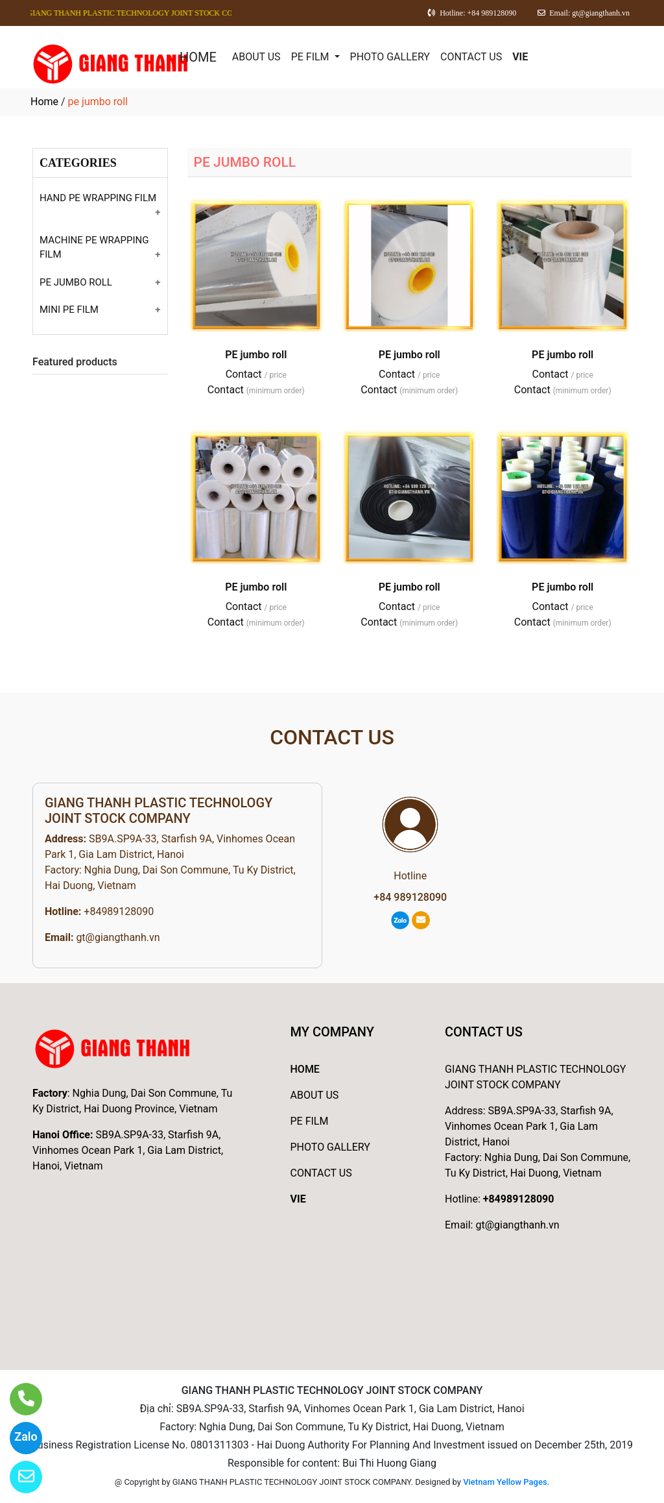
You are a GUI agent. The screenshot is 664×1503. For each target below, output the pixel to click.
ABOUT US (256, 57)
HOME (198, 57)
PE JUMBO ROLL (76, 282)
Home (44, 101)
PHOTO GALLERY (390, 57)
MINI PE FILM (69, 309)
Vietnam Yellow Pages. (506, 1482)
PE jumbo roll (256, 354)
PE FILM (311, 57)
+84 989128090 (410, 897)
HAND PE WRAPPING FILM (98, 198)
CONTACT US (471, 57)
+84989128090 (119, 911)
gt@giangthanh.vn (118, 937)
